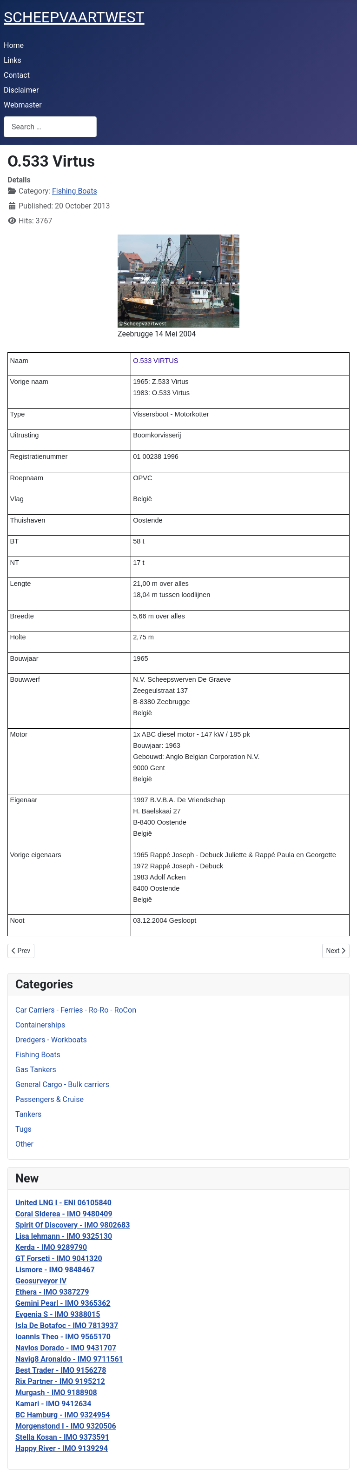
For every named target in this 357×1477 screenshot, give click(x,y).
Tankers (28, 1114)
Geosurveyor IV (40, 1280)
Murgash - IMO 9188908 (56, 1392)
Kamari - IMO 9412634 (53, 1403)
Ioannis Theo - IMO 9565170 (63, 1336)
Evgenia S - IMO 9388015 (57, 1314)
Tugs (23, 1129)
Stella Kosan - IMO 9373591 (62, 1437)
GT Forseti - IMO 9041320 (58, 1258)
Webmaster (23, 105)
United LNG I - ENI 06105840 (63, 1202)
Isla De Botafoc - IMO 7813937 (66, 1325)
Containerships (40, 1024)
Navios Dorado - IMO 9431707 (65, 1347)
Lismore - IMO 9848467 (55, 1269)
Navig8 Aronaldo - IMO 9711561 (69, 1359)
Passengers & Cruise (49, 1099)
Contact (17, 75)
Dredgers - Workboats (51, 1039)
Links (12, 60)
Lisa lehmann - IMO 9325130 (63, 1236)
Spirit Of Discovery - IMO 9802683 (72, 1225)
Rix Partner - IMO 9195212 (60, 1381)
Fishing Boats (37, 1054)
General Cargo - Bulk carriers (62, 1084)
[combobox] (50, 126)
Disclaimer (21, 90)
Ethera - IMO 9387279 (52, 1292)
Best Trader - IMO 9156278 (60, 1370)
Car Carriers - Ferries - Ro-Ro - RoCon (75, 1010)
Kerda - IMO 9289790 (51, 1247)
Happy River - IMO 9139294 (61, 1448)
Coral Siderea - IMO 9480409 (63, 1213)
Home (14, 45)
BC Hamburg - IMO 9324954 (62, 1414)
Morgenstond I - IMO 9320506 (65, 1426)
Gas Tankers (35, 1069)
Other (24, 1144)
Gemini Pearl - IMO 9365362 (63, 1303)
